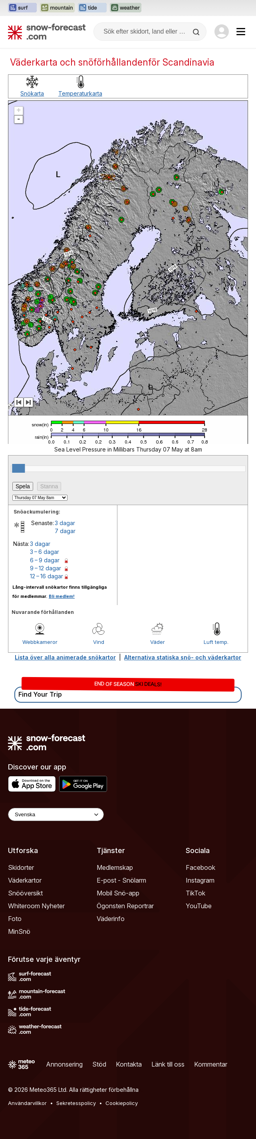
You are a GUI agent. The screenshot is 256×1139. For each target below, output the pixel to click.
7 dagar (65, 531)
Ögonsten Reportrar (125, 906)
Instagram (200, 880)
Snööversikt (25, 893)
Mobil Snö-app (118, 893)
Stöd (99, 1064)
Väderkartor (25, 880)
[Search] (197, 32)
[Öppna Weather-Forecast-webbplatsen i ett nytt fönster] (125, 8)
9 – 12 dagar (45, 568)
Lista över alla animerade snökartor (65, 657)
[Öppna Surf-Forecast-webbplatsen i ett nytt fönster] (22, 8)
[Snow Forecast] (46, 32)
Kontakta (129, 1064)
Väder (157, 642)
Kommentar (210, 1064)
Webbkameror (40, 642)
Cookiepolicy (121, 1103)
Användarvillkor (27, 1103)
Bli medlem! (62, 596)
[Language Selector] (56, 814)
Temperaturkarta (80, 93)
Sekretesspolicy (76, 1103)
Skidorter (21, 867)
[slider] (18, 468)
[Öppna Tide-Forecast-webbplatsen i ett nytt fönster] (92, 8)
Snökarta (32, 93)
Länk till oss (168, 1064)
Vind (98, 642)
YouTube (199, 906)
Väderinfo (111, 919)
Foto (15, 919)
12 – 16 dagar (46, 576)
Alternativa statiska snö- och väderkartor (182, 657)
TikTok (195, 893)
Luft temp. (216, 642)
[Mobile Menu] (241, 31)
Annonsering (64, 1064)
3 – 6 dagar (44, 551)
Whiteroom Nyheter (36, 906)
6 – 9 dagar (45, 560)
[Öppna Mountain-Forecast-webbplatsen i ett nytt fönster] (57, 8)
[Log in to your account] (221, 31)
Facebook (200, 867)
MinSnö (19, 931)
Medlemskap (115, 867)
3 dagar (65, 523)
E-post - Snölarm (121, 880)
